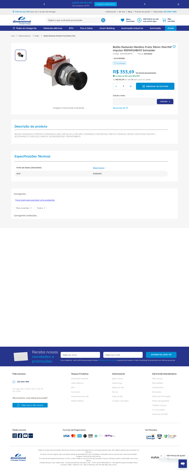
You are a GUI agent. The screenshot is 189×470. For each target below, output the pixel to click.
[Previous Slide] (44, 4)
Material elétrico (25, 36)
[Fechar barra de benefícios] (177, 4)
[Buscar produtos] (103, 20)
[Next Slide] (144, 4)
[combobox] (76, 20)
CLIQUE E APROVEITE (105, 4)
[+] (131, 86)
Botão (37, 36)
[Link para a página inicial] (13, 35)
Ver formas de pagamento (146, 73)
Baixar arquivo (98, 165)
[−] (115, 86)
